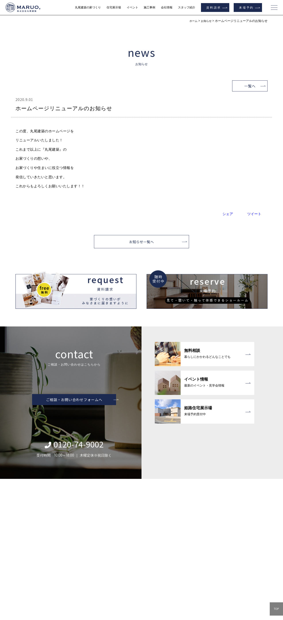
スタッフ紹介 (186, 7)
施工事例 (149, 7)
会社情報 (166, 7)
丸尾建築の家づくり (88, 7)
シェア (227, 213)
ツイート (254, 213)
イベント (132, 7)
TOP (276, 609)
